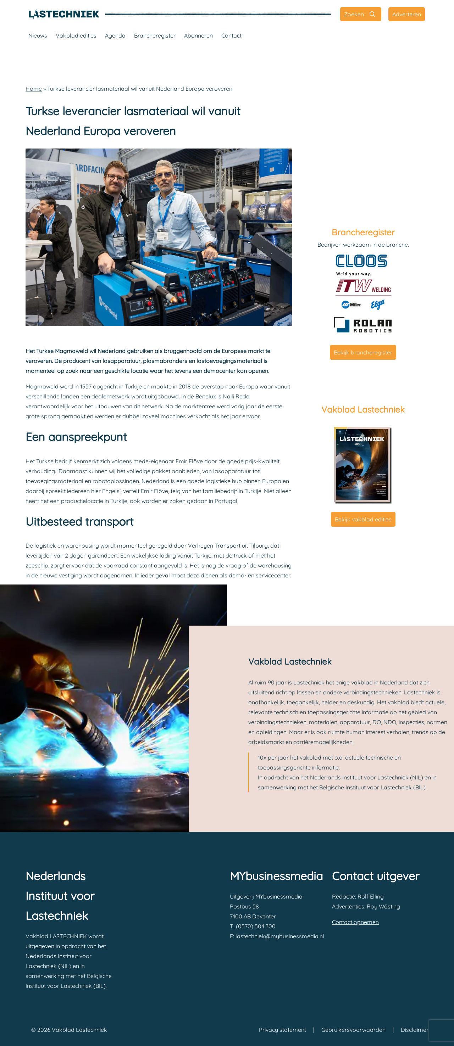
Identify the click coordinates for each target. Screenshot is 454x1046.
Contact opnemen (355, 921)
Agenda (115, 35)
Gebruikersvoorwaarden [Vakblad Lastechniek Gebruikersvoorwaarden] (353, 1029)
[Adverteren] (406, 14)
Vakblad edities (76, 35)
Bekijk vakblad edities (363, 519)
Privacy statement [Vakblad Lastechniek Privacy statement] (282, 1029)
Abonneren (198, 35)
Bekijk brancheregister (363, 352)
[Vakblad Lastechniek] (63, 14)
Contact (231, 35)
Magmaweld (43, 386)
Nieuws (37, 35)
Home (34, 88)
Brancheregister (155, 35)
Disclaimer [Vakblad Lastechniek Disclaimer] (414, 1029)
